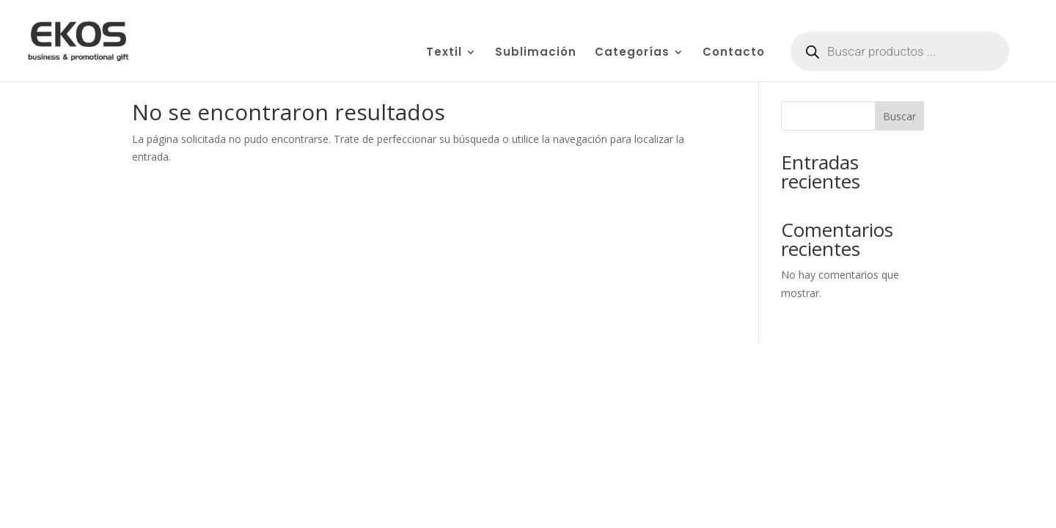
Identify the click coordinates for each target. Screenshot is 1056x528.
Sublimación (535, 53)
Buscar (899, 116)
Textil (444, 53)
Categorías (632, 53)
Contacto (734, 53)
